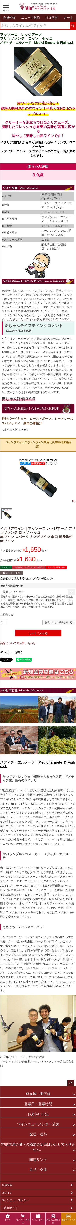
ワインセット (38, 1217)
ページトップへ (70, 1083)
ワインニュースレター (15, 1200)
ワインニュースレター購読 (38, 1124)
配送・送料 (38, 1134)
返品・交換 (38, 1170)
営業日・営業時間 (38, 1104)
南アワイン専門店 (23, 1219)
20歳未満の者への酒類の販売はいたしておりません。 (38, 1146)
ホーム (7, 1217)
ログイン (7, 1192)
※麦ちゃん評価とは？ (15, 429)
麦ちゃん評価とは (53, 1219)
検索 (73, 26)
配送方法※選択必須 (12, 585)
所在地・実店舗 (38, 1094)
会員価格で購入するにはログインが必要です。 (28, 578)
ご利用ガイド (10, 1207)
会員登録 (7, 1185)
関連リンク (38, 1160)
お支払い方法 (38, 1114)
